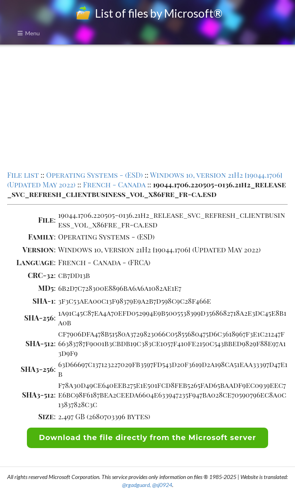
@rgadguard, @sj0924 (147, 484)
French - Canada (114, 184)
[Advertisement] (147, 107)
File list (23, 175)
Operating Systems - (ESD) (94, 175)
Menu (28, 33)
